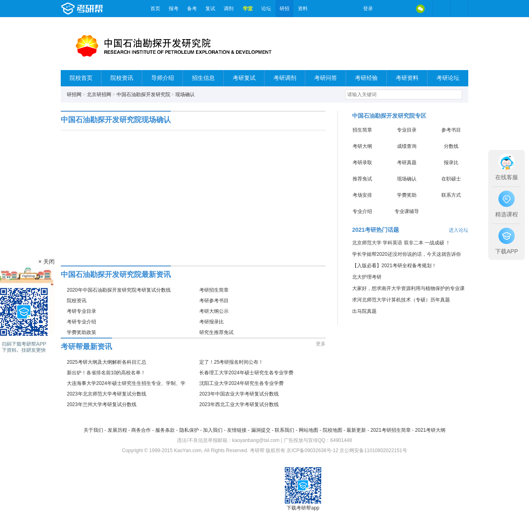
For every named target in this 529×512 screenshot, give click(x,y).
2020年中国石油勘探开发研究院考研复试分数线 (119, 290)
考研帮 (103, 8)
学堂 (248, 8)
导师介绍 (162, 78)
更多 (321, 344)
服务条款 (165, 430)
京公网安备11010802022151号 (373, 450)
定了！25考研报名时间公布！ (231, 362)
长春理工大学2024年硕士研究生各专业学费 (246, 373)
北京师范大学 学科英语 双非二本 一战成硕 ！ (401, 243)
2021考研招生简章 (390, 430)
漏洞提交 (261, 430)
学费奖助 (407, 195)
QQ (403, 8)
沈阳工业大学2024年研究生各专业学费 (241, 383)
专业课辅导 (407, 211)
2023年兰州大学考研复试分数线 (102, 404)
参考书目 (451, 130)
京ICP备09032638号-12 (312, 450)
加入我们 (213, 430)
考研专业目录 (81, 311)
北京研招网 (99, 94)
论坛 (266, 8)
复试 (210, 8)
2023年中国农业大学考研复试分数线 (239, 394)
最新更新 (356, 430)
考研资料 (407, 78)
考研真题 (407, 162)
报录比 (451, 162)
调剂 (229, 8)
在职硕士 (451, 179)
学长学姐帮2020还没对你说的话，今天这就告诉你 (406, 254)
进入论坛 (458, 230)
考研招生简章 (214, 290)
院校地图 (332, 430)
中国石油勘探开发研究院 (143, 94)
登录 (368, 8)
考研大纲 (362, 146)
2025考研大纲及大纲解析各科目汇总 (106, 362)
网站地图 (308, 430)
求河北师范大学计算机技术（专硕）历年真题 (401, 300)
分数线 (451, 146)
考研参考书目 (214, 300)
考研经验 (366, 78)
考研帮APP (459, 8)
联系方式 (451, 195)
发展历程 (117, 430)
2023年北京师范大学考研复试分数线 (106, 394)
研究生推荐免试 (216, 332)
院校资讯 (121, 78)
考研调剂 (284, 78)
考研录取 (362, 162)
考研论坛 (447, 78)
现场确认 (185, 94)
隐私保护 (189, 430)
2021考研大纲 (430, 430)
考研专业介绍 (81, 322)
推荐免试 (362, 179)
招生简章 (362, 130)
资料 (303, 8)
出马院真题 (364, 311)
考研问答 (325, 78)
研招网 (74, 94)
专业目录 (407, 130)
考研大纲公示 (214, 311)
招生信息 (203, 78)
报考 (174, 8)
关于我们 (93, 430)
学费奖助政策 (81, 332)
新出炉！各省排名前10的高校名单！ (106, 373)
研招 (284, 8)
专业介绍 (362, 211)
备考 (192, 8)
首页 (155, 8)
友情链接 (237, 430)
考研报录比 (211, 322)
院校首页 (81, 78)
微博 (386, 8)
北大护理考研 (366, 277)
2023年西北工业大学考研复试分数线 (239, 404)
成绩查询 (407, 146)
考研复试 (244, 78)
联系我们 (284, 430)
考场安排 (362, 195)
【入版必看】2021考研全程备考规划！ (394, 265)
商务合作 (141, 430)
